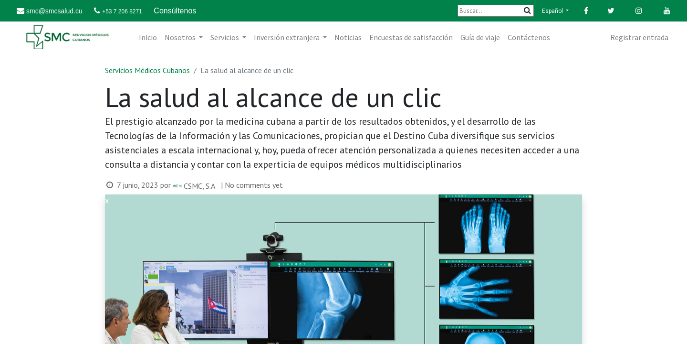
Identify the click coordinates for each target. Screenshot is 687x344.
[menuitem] (148, 37)
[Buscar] (496, 11)
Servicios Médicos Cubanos (147, 70)
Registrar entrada (639, 37)
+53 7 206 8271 (122, 11)
